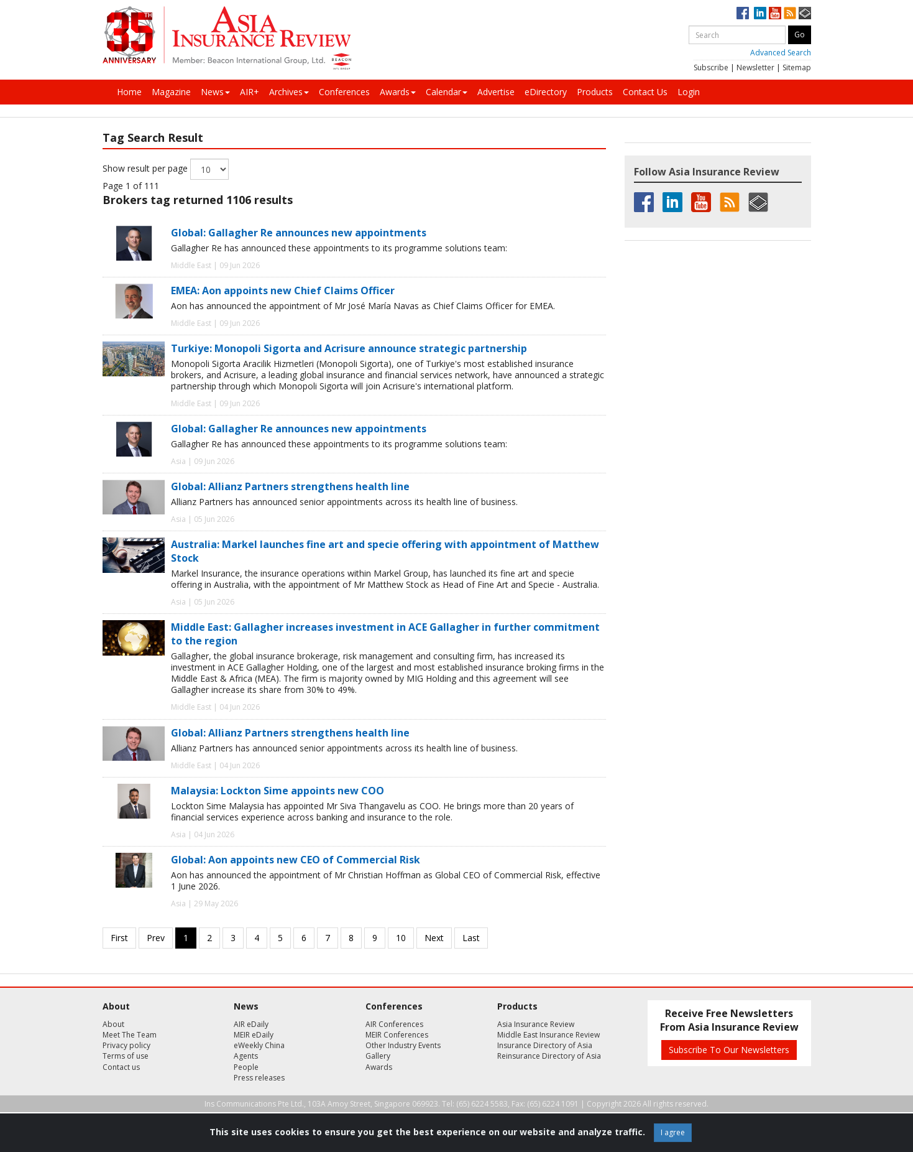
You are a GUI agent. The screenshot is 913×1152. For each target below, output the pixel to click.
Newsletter (755, 67)
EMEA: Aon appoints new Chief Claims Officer (283, 290)
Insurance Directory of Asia (544, 1045)
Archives (289, 92)
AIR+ (249, 92)
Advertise (496, 92)
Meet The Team (130, 1034)
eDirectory (546, 92)
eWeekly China (259, 1045)
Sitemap (796, 67)
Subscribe (711, 67)
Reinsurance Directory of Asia (549, 1056)
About (113, 1024)
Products (595, 92)
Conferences (344, 92)
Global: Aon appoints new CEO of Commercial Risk (295, 859)
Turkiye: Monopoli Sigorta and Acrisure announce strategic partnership (349, 348)
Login (688, 92)
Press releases (259, 1077)
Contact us (121, 1067)
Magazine (171, 92)
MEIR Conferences (396, 1034)
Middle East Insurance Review (548, 1034)
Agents (246, 1056)
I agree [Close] (673, 1132)
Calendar (446, 92)
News (215, 92)
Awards (398, 92)
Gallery (377, 1056)
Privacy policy (126, 1045)
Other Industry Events (403, 1045)
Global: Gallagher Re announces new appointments (298, 232)
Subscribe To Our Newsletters (729, 1050)
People (246, 1067)
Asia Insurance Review (535, 1024)
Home (129, 92)
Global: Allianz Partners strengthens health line (290, 486)
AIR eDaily (251, 1024)
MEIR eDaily (253, 1034)
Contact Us (645, 92)
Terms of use (126, 1056)
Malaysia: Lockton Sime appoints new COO (277, 790)
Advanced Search (780, 52)
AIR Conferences (394, 1024)
